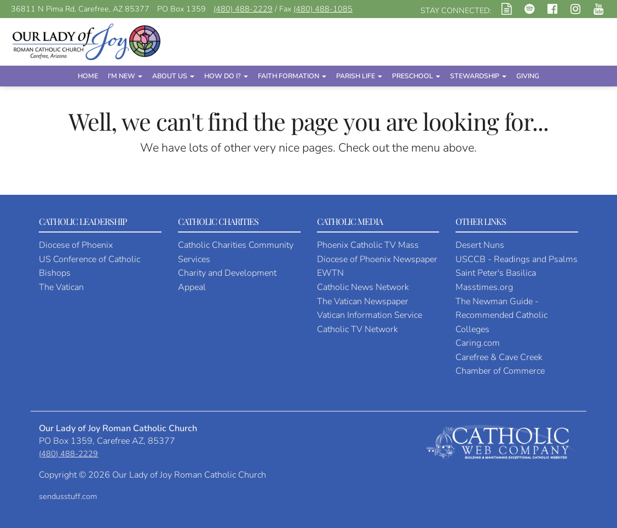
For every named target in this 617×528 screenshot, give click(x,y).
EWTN (330, 273)
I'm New (125, 75)
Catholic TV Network (357, 329)
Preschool (416, 75)
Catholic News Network (363, 287)
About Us (173, 75)
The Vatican (61, 287)
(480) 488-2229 (243, 9)
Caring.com (477, 343)
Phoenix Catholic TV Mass (368, 245)
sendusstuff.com (68, 496)
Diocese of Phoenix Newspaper (377, 259)
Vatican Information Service (369, 315)
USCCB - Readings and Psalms (516, 259)
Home (88, 75)
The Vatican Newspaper (362, 301)
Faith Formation (292, 75)
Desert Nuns (479, 245)
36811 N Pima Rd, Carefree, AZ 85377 (80, 9)
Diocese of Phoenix (76, 245)
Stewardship (478, 75)
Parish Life (359, 75)
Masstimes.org (484, 287)
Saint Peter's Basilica (495, 273)
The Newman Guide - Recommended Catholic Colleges (501, 315)
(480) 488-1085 (323, 9)
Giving (527, 75)
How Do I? (226, 75)
